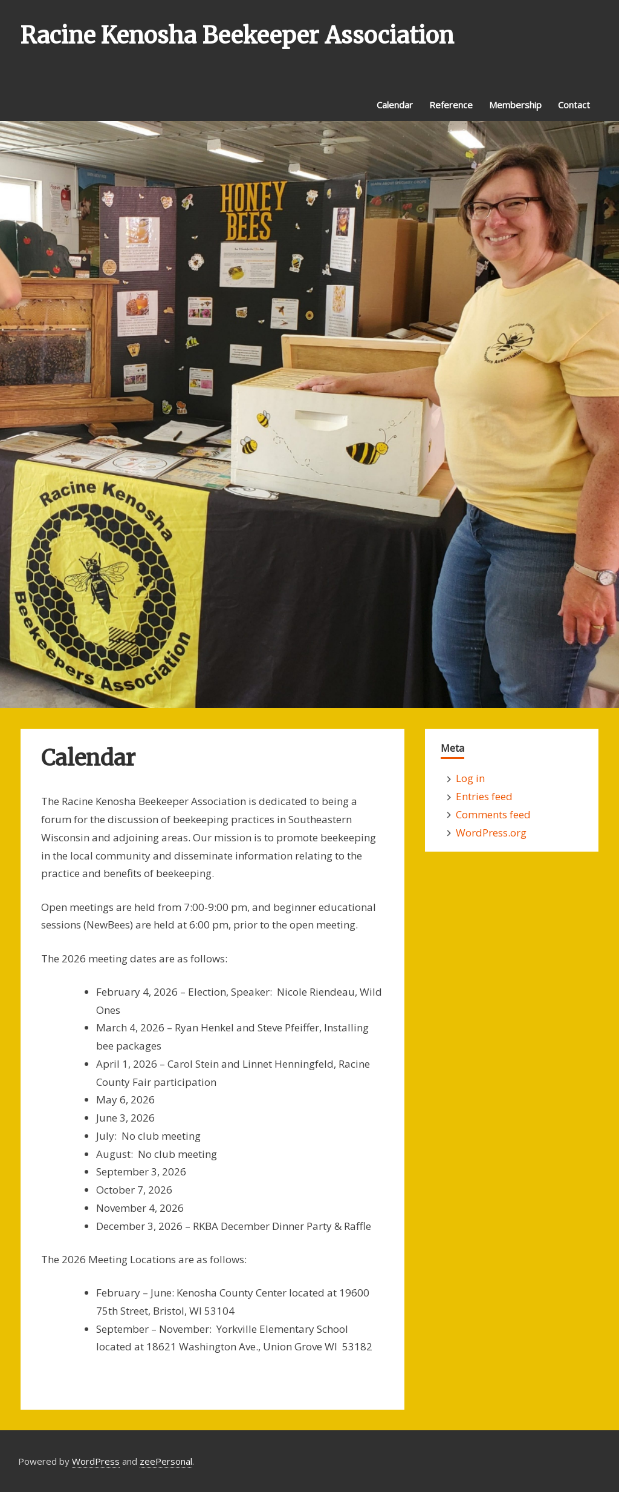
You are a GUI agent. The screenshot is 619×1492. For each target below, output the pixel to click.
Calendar (395, 105)
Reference (451, 105)
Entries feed (484, 796)
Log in (470, 778)
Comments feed (493, 814)
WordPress (96, 1461)
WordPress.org (491, 833)
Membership (515, 105)
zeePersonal (166, 1461)
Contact (574, 105)
